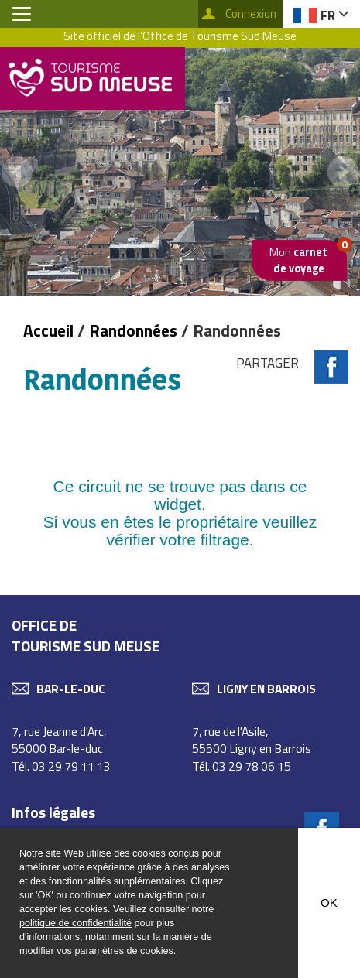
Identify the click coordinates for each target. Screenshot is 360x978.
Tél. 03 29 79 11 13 (61, 766)
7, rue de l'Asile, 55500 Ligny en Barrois (251, 740)
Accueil (50, 330)
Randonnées (133, 330)
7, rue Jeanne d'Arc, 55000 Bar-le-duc (59, 740)
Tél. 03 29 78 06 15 (241, 766)
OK (329, 902)
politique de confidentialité (75, 923)
